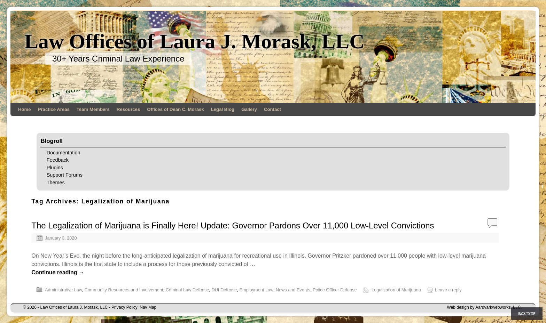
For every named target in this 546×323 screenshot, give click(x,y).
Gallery (249, 109)
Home (24, 109)
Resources (128, 109)
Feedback (58, 160)
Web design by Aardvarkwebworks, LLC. (484, 307)
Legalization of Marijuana (396, 289)
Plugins (55, 167)
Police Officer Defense (335, 289)
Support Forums (65, 175)
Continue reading (57, 272)
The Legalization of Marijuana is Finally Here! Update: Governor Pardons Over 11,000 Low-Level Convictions (232, 225)
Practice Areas (54, 109)
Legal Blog (222, 109)
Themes (56, 182)
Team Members (93, 109)
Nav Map (148, 307)
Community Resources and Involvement (123, 289)
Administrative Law (63, 289)
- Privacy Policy (123, 307)
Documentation (63, 152)
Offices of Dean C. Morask (175, 109)
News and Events (293, 289)
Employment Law (256, 289)
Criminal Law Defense (187, 289)
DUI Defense (224, 289)
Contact (272, 109)
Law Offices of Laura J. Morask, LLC (194, 41)
